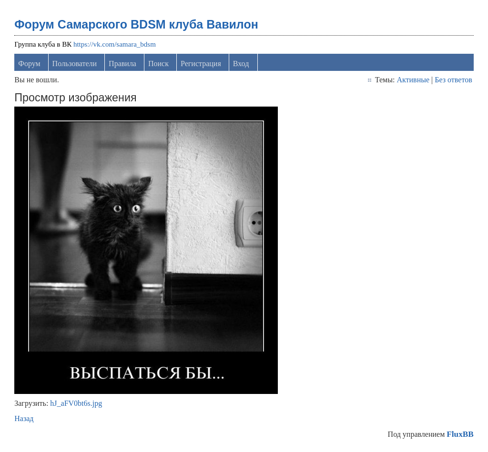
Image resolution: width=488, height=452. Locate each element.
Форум (29, 63)
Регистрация (201, 63)
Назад (23, 418)
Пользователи (74, 63)
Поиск (158, 63)
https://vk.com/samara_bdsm (114, 44)
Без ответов (453, 80)
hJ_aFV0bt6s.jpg (76, 403)
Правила (122, 63)
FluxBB (460, 434)
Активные (412, 80)
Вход (241, 63)
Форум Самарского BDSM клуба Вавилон (136, 24)
